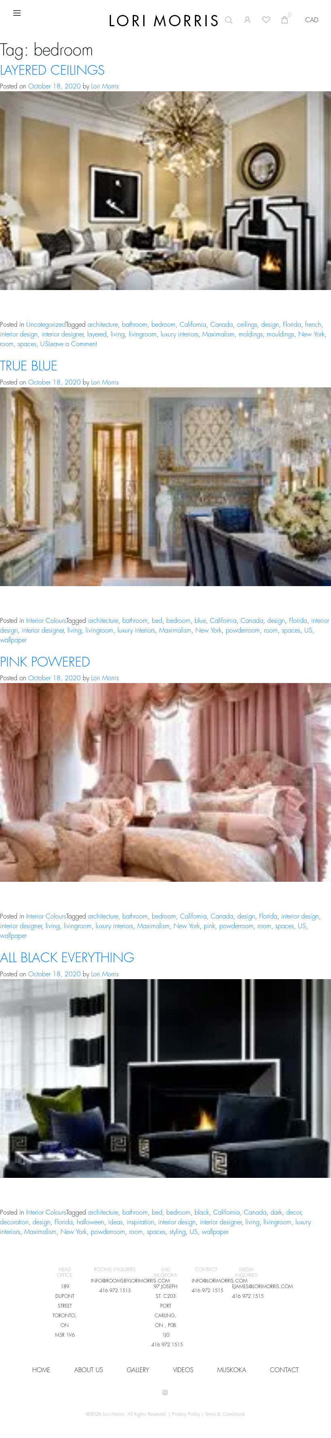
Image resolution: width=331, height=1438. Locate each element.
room (7, 344)
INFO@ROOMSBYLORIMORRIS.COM (130, 1280)
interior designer (62, 334)
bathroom (134, 325)
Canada (221, 325)
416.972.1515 (115, 1290)
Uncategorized (46, 325)
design (270, 325)
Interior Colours (46, 621)
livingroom (143, 334)
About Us (88, 1370)
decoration (14, 1222)
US (44, 344)
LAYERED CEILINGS (52, 70)
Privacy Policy (186, 1414)
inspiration (140, 1222)
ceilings (247, 325)
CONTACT (284, 1370)
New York (311, 334)
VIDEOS (183, 1370)
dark (276, 1212)
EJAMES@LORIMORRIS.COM (262, 1286)
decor (293, 1212)
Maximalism (218, 334)
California (193, 325)
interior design (19, 334)
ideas (115, 1222)
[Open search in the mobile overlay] (186, 20)
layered (97, 334)
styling (178, 1232)
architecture (103, 325)
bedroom (163, 325)
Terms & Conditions (225, 1414)
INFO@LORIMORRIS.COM (219, 1280)
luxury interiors (179, 334)
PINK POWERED (45, 662)
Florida (292, 325)
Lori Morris (105, 86)
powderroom (243, 630)
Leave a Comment (72, 344)
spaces (27, 344)
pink (209, 926)
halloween (90, 1222)
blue (200, 621)
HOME (41, 1370)
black (202, 1212)
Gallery (138, 1370)
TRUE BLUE (28, 366)
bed (157, 621)
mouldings (280, 334)
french (313, 325)
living (118, 334)
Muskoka (231, 1370)
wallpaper (13, 640)
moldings (251, 334)
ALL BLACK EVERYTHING (67, 958)
